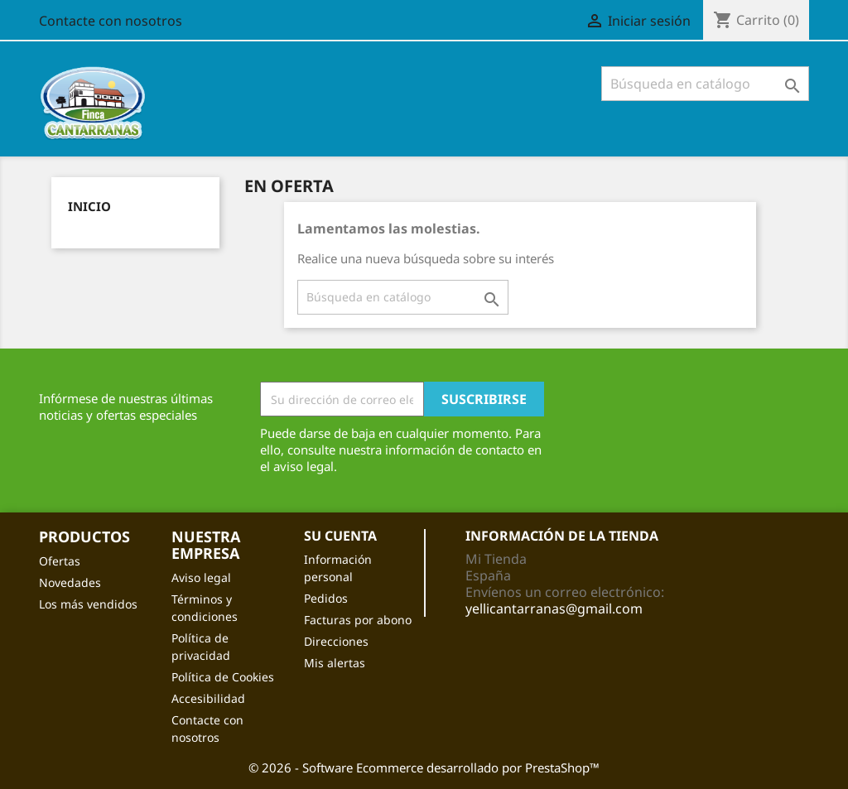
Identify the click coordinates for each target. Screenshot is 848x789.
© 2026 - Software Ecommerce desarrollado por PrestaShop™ (424, 767)
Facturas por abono (358, 620)
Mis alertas (334, 663)
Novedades (70, 582)
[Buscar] (705, 83)
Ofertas (59, 561)
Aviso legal (201, 577)
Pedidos (326, 598)
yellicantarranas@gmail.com (554, 608)
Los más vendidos (88, 604)
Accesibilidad (208, 698)
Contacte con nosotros (110, 21)
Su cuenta (340, 536)
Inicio (89, 206)
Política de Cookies (222, 677)
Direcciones (336, 641)
